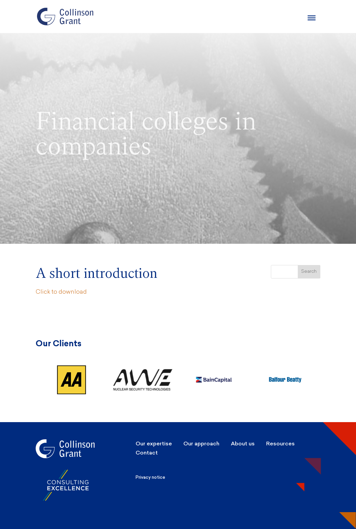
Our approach (201, 443)
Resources (280, 443)
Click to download (61, 292)
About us (243, 443)
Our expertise (154, 443)
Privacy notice (150, 477)
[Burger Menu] (312, 18)
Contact (147, 452)
